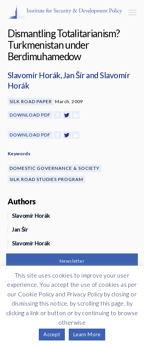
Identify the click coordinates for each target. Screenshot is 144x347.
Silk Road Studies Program (46, 179)
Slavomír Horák (34, 75)
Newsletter (72, 261)
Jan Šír (74, 75)
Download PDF (30, 115)
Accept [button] (51, 334)
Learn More (87, 334)
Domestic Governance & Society (54, 168)
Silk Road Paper (31, 101)
